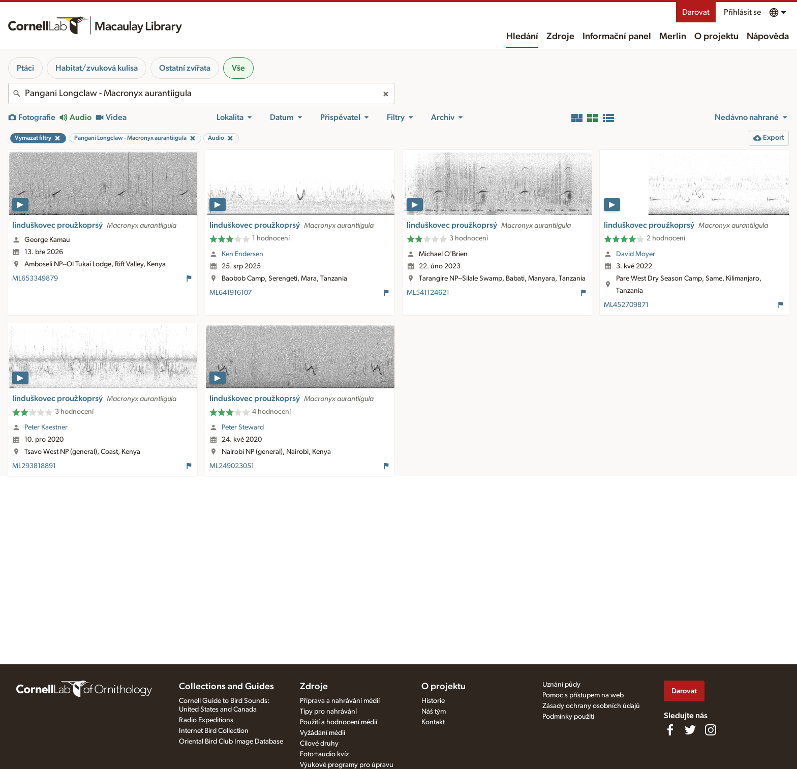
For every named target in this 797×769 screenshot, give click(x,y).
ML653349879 (35, 278)
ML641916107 (230, 292)
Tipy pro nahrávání (328, 711)
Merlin (672, 36)
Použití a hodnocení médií (338, 722)
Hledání (522, 36)
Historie (433, 700)
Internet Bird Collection (214, 730)
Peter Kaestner (46, 427)
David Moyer (635, 254)
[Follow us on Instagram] (710, 730)
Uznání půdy (561, 684)
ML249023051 (231, 466)
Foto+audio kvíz (324, 754)
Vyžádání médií (322, 732)
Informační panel (617, 36)
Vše (238, 68)
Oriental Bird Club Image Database (231, 741)
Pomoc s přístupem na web (583, 695)
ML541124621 (428, 292)
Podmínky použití (568, 716)
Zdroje (560, 36)
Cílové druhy (319, 743)
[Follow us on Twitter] (690, 730)
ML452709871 (626, 305)
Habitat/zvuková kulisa (96, 68)
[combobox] (201, 93)
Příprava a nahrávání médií (340, 700)
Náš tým (433, 711)
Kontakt (433, 722)
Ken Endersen (242, 254)
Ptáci (25, 68)
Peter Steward (243, 427)
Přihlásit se (742, 12)
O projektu (716, 36)
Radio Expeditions (206, 720)
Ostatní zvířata (184, 68)
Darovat (696, 12)
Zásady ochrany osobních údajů (591, 706)
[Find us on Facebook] (670, 730)
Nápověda (768, 36)
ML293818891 (34, 466)
